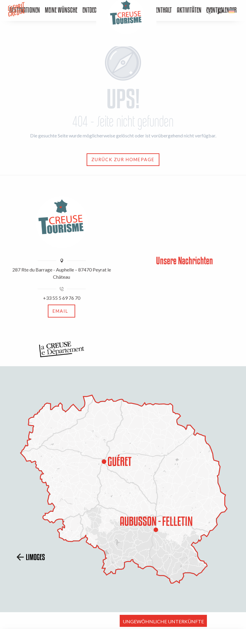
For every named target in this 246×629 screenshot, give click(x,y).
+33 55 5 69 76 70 (61, 298)
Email (60, 311)
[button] (220, 11)
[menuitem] (61, 10)
